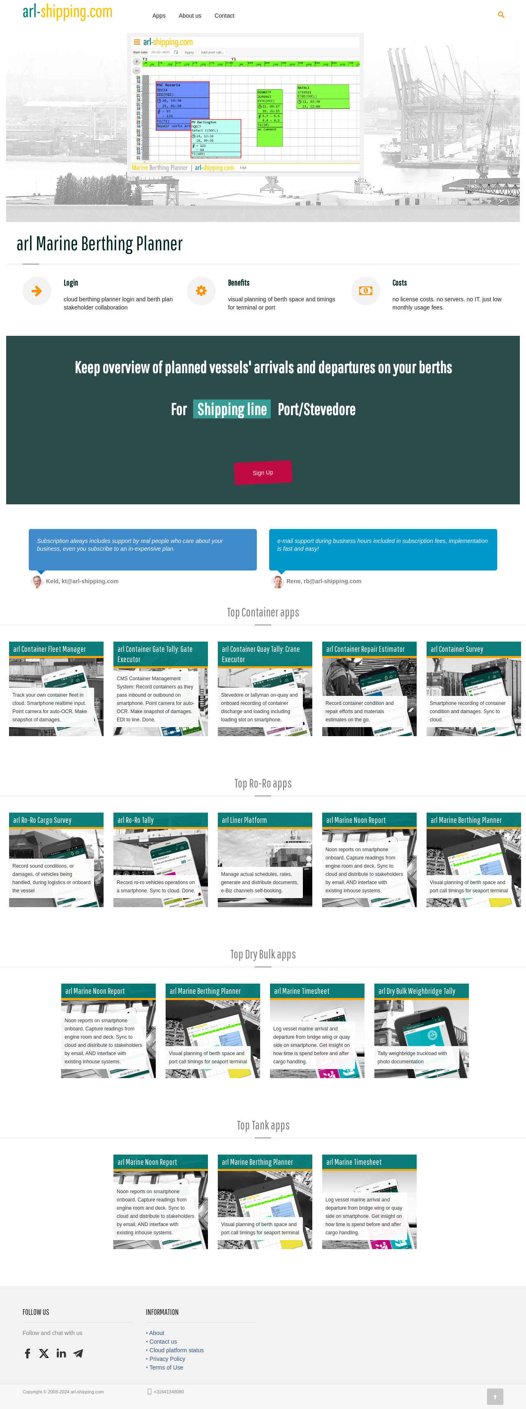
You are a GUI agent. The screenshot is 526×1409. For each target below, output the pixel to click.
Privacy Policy (167, 1359)
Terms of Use (166, 1367)
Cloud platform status (177, 1350)
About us (190, 15)
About (156, 1333)
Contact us (163, 1341)
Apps (159, 15)
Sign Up (263, 472)
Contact (224, 15)
